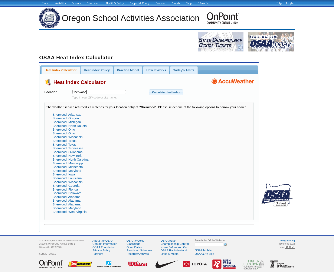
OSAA (168, 240)
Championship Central (175, 243)
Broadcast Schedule (139, 250)
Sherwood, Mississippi (68, 163)
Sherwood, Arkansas (67, 114)
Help (279, 3)
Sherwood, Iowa (64, 174)
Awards (175, 3)
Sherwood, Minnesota (68, 167)
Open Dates (134, 247)
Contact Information (104, 243)
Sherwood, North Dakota (70, 126)
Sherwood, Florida (65, 189)
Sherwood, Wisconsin (68, 137)
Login (290, 3)
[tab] (60, 70)
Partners (97, 253)
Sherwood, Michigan (67, 122)
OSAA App (204, 253)
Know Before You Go (174, 247)
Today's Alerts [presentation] (183, 70)
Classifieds (133, 243)
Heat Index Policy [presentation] (97, 70)
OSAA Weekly (135, 240)
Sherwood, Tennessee (68, 148)
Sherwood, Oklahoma (68, 152)
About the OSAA (102, 240)
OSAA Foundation (103, 247)
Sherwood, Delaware (67, 193)
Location (50, 92)
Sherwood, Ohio (64, 129)
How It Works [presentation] (156, 70)
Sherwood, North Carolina (71, 159)
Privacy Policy (101, 250)
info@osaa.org (287, 240)
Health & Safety (115, 3)
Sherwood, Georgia (66, 185)
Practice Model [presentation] (128, 70)
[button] (166, 92)
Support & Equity (140, 3)
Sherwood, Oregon (66, 118)
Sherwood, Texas (64, 140)
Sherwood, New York (67, 155)
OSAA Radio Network (174, 250)
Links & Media (170, 253)
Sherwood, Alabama (67, 197)
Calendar (160, 3)
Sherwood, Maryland (67, 170)
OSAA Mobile (203, 250)
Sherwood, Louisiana (67, 178)
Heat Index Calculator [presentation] (61, 70)
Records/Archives (138, 253)
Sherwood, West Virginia (70, 212)
